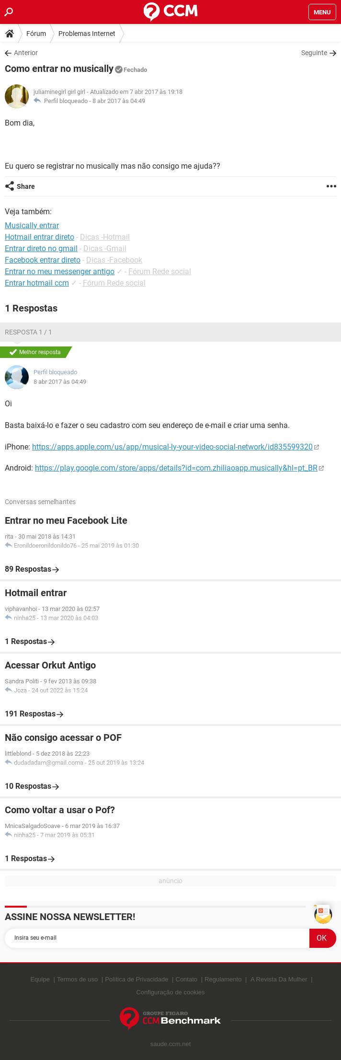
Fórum (36, 33)
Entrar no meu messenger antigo (59, 271)
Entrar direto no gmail (41, 248)
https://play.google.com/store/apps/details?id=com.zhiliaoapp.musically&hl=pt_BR (176, 467)
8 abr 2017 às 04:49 (118, 100)
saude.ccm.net (170, 1044)
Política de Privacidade (136, 979)
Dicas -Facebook (114, 260)
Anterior (26, 53)
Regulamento (223, 979)
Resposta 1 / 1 (28, 332)
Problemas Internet (86, 33)
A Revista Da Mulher (278, 979)
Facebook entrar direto (42, 260)
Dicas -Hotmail (105, 237)
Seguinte (314, 53)
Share (26, 186)
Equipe (39, 979)
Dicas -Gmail (104, 248)
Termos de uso (77, 979)
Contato (187, 979)
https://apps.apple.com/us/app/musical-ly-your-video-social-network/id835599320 (172, 446)
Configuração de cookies (170, 992)
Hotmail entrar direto (39, 237)
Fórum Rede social (159, 271)
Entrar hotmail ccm (37, 283)
